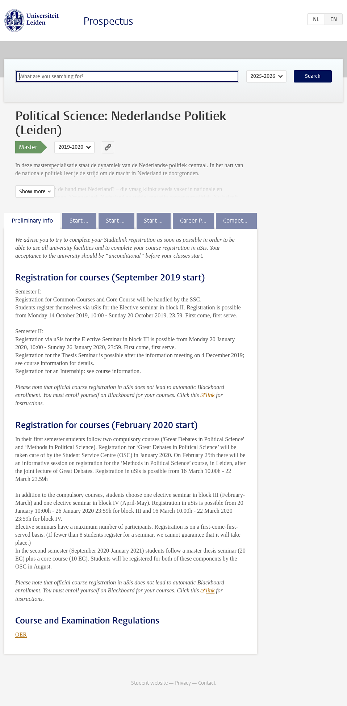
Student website (149, 683)
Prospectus (108, 21)
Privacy (183, 683)
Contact (207, 683)
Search (313, 76)
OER (21, 634)
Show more (32, 191)
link (210, 395)
